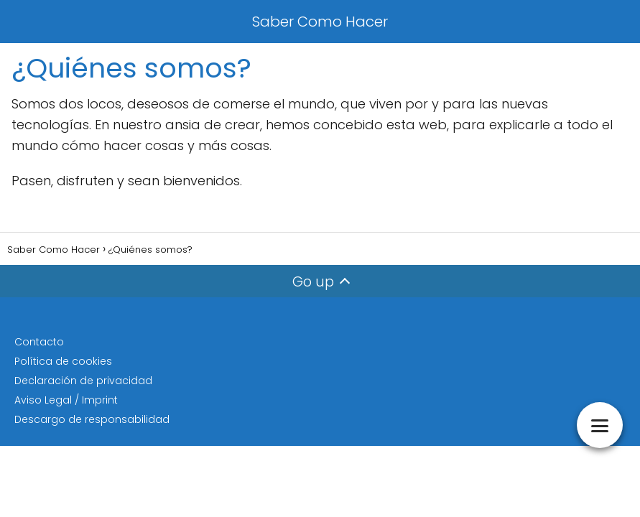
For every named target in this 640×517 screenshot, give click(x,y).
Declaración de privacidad (83, 380)
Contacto (39, 342)
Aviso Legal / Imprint (66, 400)
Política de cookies (63, 361)
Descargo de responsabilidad (92, 419)
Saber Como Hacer (320, 21)
